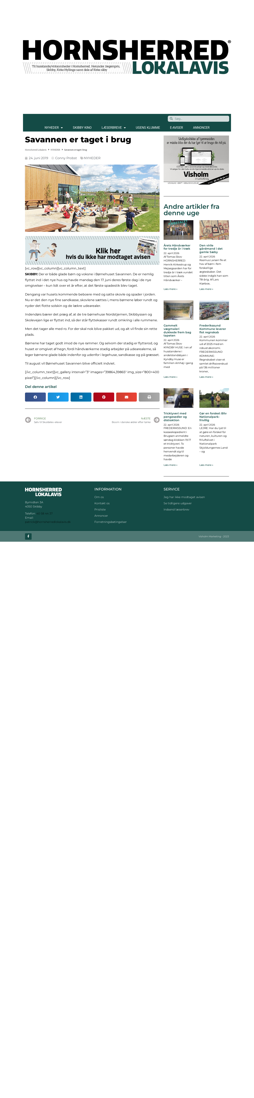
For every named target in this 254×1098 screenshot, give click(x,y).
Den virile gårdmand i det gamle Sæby (211, 249)
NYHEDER (54, 128)
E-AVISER (176, 128)
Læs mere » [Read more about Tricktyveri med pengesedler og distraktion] (170, 464)
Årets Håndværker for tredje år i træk (177, 247)
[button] (35, 397)
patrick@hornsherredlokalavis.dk (48, 522)
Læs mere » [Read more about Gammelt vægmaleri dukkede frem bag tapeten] (170, 376)
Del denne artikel (41, 387)
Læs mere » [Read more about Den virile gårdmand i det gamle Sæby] (206, 288)
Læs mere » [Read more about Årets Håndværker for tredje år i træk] (170, 288)
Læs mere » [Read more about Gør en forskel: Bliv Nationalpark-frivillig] (206, 464)
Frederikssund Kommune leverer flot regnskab (212, 329)
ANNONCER (201, 128)
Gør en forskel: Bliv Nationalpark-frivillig (213, 417)
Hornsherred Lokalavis (36, 150)
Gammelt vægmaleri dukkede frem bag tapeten (177, 330)
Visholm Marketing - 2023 (214, 536)
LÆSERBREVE (114, 128)
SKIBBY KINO (82, 128)
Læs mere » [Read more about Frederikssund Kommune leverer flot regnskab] (206, 376)
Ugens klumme (148, 128)
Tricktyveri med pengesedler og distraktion (175, 417)
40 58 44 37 (44, 513)
